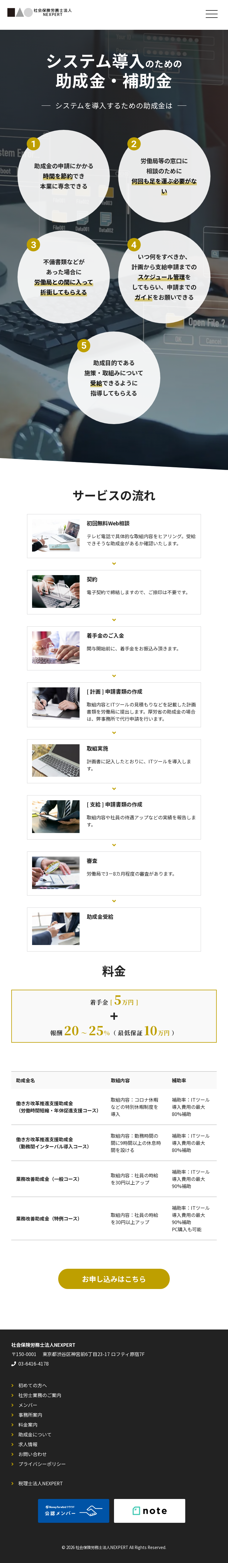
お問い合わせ (32, 1454)
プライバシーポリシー (42, 1463)
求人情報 (27, 1444)
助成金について (35, 1434)
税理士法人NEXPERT (40, 1483)
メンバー (27, 1404)
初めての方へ (32, 1385)
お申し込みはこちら (114, 1279)
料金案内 (27, 1424)
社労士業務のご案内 (39, 1395)
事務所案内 (30, 1414)
